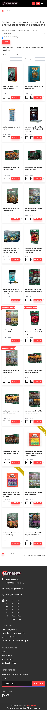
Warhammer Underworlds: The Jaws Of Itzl (11, 168)
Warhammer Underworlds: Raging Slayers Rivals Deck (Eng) (33, 332)
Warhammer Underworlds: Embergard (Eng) (11, 534)
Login (4, 653)
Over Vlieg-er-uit (9, 630)
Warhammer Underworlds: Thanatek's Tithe (33, 168)
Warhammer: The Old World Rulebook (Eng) (34, 87)
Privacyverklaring (33, 710)
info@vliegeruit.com (14, 589)
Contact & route (9, 638)
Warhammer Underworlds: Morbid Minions (11, 371)
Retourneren (7, 660)
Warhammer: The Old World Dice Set (11, 128)
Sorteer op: (5, 59)
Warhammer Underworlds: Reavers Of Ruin (11, 331)
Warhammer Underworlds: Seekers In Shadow (33, 209)
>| (20, 554)
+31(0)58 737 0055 (13, 595)
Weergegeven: (29, 59)
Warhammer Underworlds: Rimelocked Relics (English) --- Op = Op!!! (12, 291)
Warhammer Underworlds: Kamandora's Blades (11, 412)
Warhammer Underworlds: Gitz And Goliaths (33, 493)
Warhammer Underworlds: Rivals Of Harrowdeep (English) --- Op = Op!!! (11, 251)
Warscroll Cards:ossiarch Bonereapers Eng (10, 87)
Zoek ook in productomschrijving (11, 38)
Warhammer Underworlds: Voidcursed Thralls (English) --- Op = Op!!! (34, 129)
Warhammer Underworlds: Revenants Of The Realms (33, 290)
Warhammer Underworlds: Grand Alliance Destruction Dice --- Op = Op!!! (34, 453)
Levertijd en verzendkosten (14, 634)
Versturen (38, 684)
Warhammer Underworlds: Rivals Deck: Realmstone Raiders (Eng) (33, 251)
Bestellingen (7, 656)
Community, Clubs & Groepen (15, 641)
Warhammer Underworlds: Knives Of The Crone (33, 371)
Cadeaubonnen (9, 664)
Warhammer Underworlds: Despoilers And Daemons (33, 534)
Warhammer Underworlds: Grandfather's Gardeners (11, 452)
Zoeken (9, 11)
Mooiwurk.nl (31, 707)
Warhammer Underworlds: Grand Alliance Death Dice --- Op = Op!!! (12, 494)
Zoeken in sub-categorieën (10, 36)
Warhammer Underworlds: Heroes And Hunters (33, 412)
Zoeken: (4, 28)
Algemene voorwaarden (16, 710)
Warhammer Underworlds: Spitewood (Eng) (11, 209)
